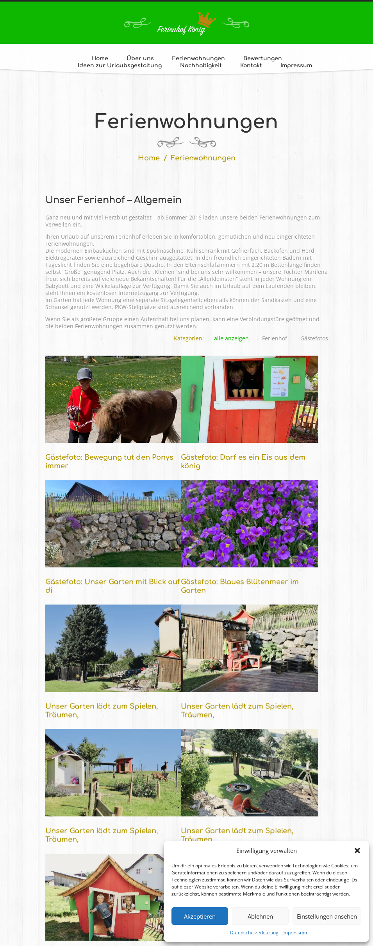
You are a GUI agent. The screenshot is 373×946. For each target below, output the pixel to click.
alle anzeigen (231, 338)
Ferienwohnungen (198, 58)
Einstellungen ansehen (327, 916)
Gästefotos (314, 338)
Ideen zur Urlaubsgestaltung (120, 65)
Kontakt (251, 65)
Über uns (140, 58)
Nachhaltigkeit (201, 65)
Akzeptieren (200, 916)
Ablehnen (260, 916)
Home (99, 58)
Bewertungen (262, 58)
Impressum (294, 932)
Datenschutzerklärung (254, 932)
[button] (357, 850)
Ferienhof (274, 338)
